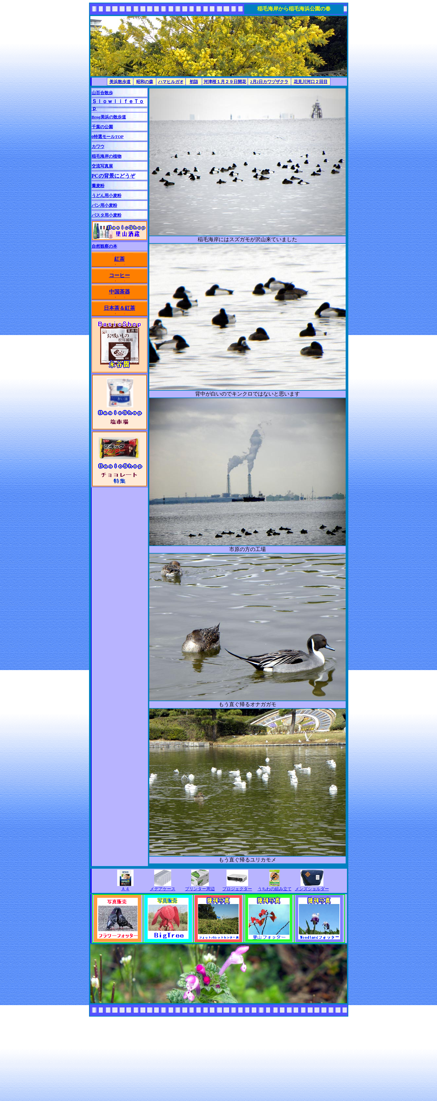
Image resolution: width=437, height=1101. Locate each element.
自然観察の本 (104, 246)
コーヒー (119, 275)
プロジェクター (237, 888)
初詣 (194, 81)
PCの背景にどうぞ (113, 176)
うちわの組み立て (275, 888)
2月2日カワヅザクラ (269, 81)
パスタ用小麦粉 (106, 215)
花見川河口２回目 (311, 81)
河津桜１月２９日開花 (225, 81)
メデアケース (162, 888)
